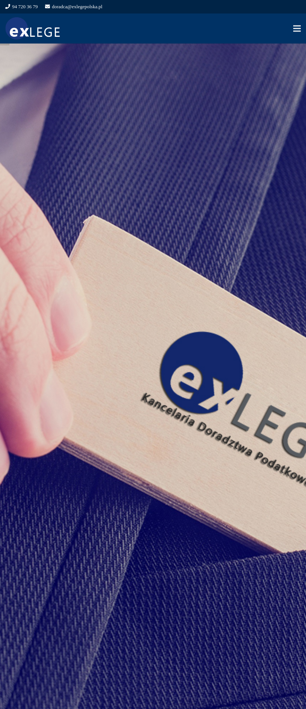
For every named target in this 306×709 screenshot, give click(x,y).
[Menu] (297, 28)
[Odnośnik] (33, 28)
